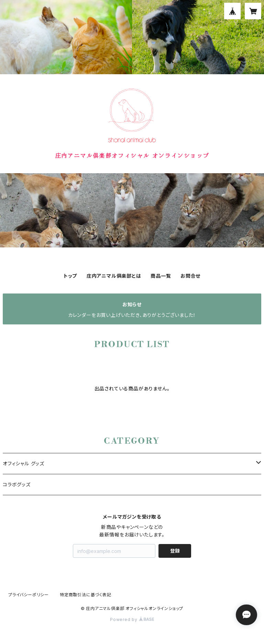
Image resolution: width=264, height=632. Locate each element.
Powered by (132, 619)
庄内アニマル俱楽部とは (114, 276)
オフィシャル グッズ (23, 463)
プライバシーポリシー (28, 594)
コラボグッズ (17, 484)
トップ (70, 276)
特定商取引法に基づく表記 (85, 594)
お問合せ (190, 276)
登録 (175, 551)
